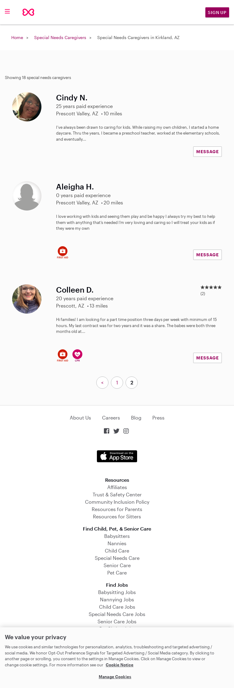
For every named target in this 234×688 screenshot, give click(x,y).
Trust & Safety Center (117, 494)
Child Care (117, 550)
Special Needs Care (117, 558)
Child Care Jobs (117, 607)
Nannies (117, 543)
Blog (136, 417)
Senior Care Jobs (117, 621)
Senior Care (117, 565)
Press (158, 417)
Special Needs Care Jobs (117, 614)
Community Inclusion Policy (117, 502)
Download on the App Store (117, 456)
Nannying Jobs (117, 599)
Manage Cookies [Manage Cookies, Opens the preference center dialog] (115, 676)
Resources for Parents (117, 509)
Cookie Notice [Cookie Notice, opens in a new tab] (119, 664)
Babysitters (117, 536)
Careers (111, 417)
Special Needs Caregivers (60, 37)
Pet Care (117, 572)
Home (17, 37)
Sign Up (217, 12)
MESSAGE (207, 151)
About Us (80, 417)
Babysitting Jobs (117, 592)
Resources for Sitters (117, 516)
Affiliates (117, 487)
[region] (117, 657)
